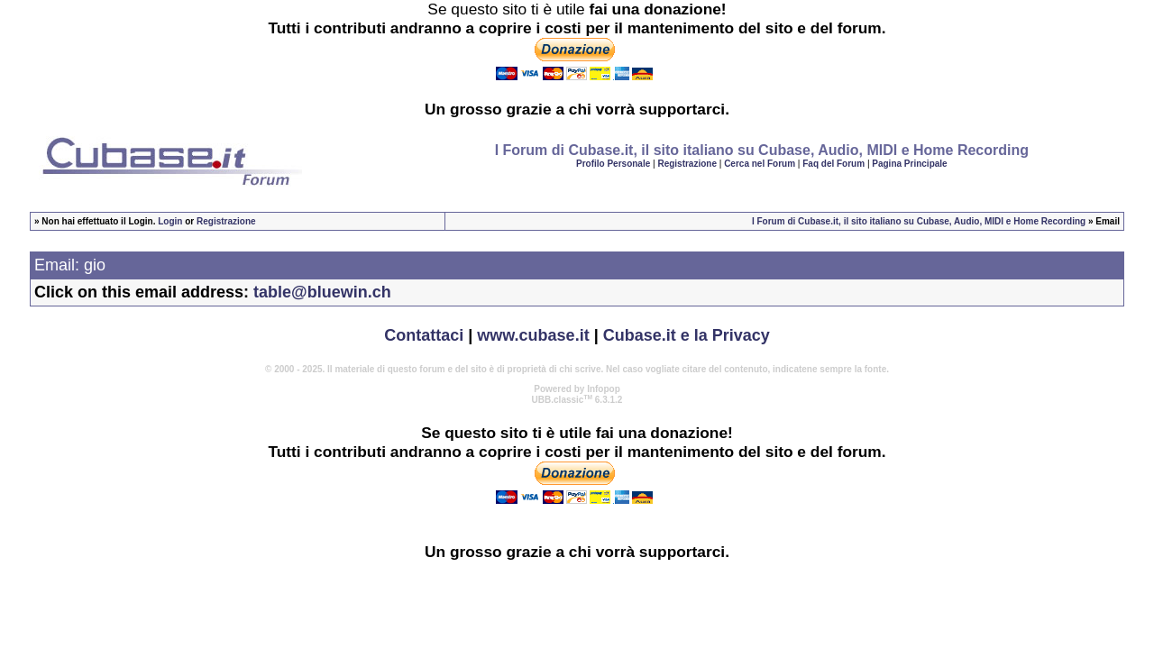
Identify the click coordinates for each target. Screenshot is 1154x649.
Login (170, 221)
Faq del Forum (833, 164)
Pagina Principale (909, 164)
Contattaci (423, 335)
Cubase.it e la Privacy (686, 335)
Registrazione (687, 164)
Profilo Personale (613, 164)
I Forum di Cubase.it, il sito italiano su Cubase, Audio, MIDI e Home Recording (918, 221)
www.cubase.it (533, 335)
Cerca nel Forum (759, 164)
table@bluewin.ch (322, 292)
